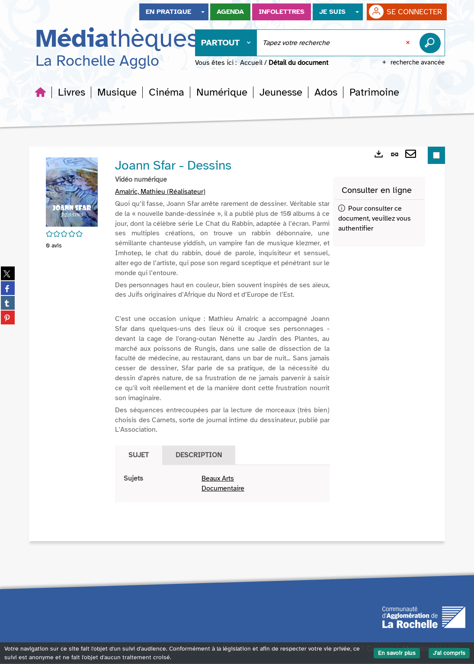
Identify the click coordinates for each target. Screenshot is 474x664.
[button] (71, 93)
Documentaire (223, 489)
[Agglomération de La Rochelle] (423, 617)
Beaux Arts (218, 479)
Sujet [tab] (138, 456)
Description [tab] (199, 456)
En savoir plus (397, 653)
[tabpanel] (222, 484)
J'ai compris (449, 653)
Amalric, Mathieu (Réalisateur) (160, 192)
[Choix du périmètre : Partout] (226, 44)
